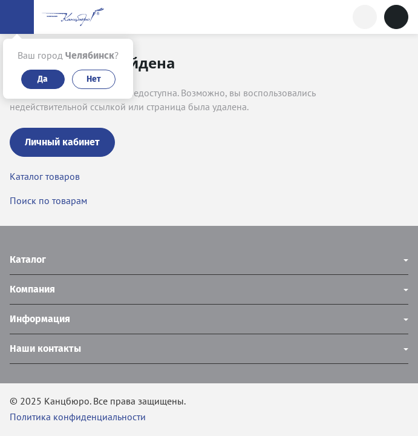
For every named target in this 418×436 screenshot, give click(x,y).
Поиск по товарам (48, 200)
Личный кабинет (62, 142)
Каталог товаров (45, 176)
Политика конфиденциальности (78, 417)
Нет (94, 79)
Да (43, 79)
